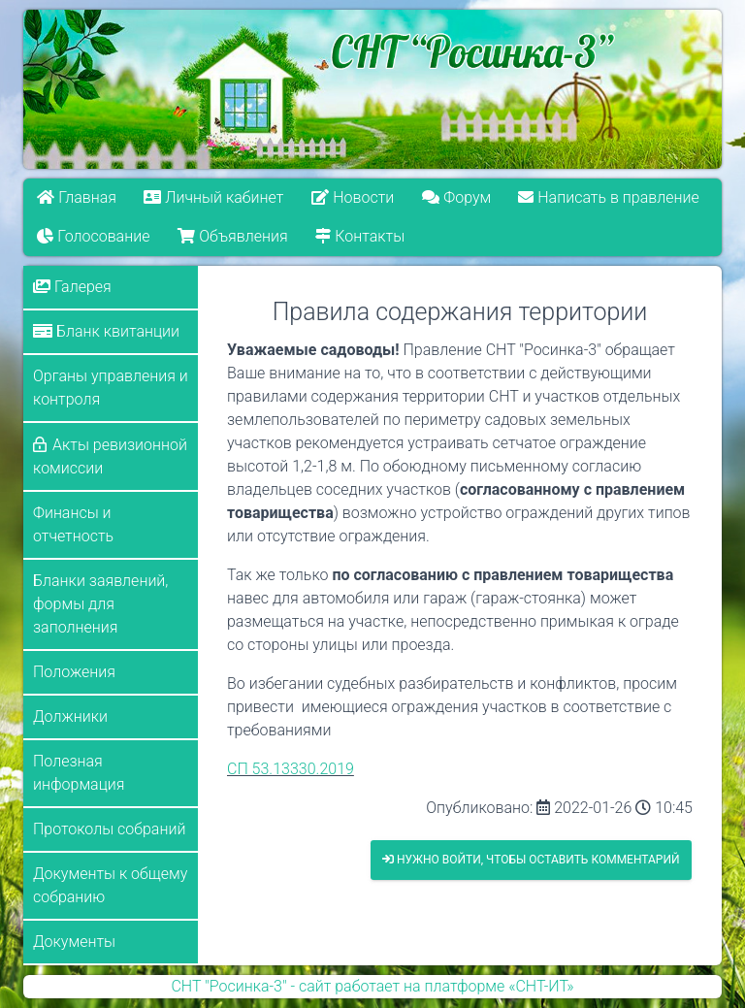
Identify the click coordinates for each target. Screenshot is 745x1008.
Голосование (93, 236)
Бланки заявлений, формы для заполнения (100, 603)
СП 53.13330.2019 (290, 769)
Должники (70, 716)
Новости (352, 197)
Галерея (72, 286)
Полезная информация (78, 773)
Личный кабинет (214, 197)
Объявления (232, 236)
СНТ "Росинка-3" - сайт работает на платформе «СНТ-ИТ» (372, 986)
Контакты (360, 236)
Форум (456, 197)
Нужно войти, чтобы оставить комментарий (531, 859)
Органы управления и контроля (110, 387)
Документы (74, 941)
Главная (76, 197)
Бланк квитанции (106, 331)
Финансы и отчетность (73, 524)
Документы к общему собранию (110, 885)
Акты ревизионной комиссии (110, 456)
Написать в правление (609, 197)
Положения (74, 672)
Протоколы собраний (109, 829)
